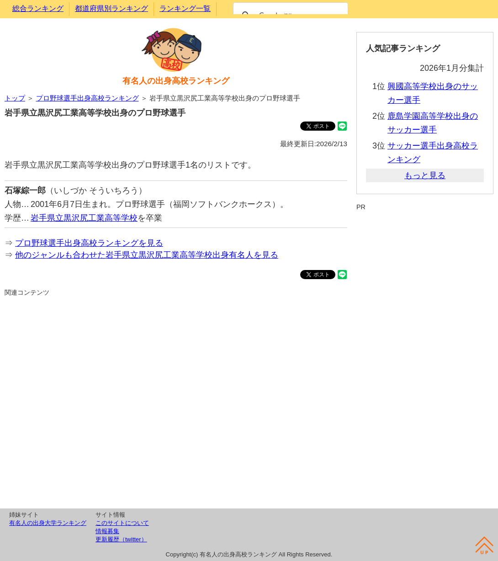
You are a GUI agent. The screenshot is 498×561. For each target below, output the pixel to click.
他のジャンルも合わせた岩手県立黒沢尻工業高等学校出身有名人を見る (146, 254)
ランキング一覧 (185, 8)
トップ (15, 98)
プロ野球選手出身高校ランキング (87, 98)
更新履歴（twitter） (121, 539)
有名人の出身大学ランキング (47, 522)
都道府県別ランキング (111, 8)
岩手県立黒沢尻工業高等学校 (84, 217)
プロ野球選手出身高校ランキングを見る (89, 243)
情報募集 (107, 531)
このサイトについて (122, 522)
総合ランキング (38, 8)
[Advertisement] (176, 401)
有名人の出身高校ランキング (175, 80)
